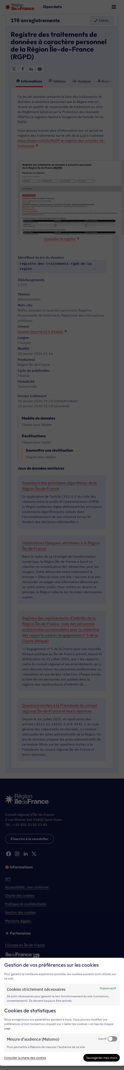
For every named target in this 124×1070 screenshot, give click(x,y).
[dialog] (62, 1012)
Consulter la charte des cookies (25, 1058)
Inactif (102, 1039)
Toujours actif (108, 988)
